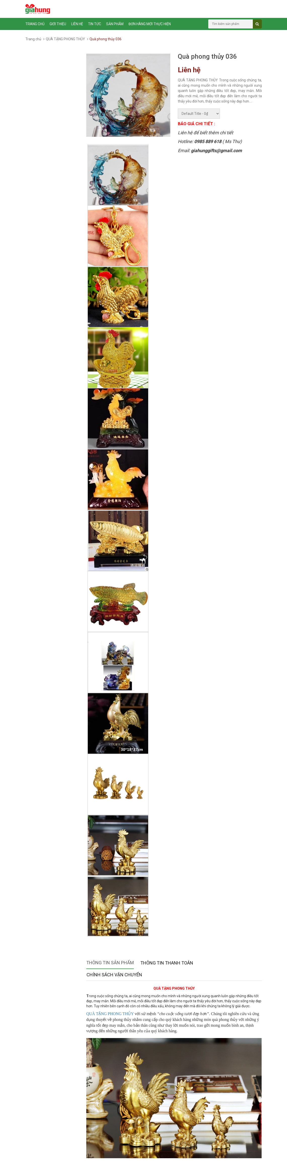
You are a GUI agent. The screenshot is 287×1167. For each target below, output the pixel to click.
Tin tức (94, 24)
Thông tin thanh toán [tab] (166, 962)
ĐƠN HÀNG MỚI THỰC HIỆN (150, 24)
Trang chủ (35, 24)
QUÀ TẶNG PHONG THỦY (65, 39)
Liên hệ (77, 24)
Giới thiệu (58, 24)
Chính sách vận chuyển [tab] (114, 974)
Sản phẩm (115, 24)
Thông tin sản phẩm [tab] (110, 962)
